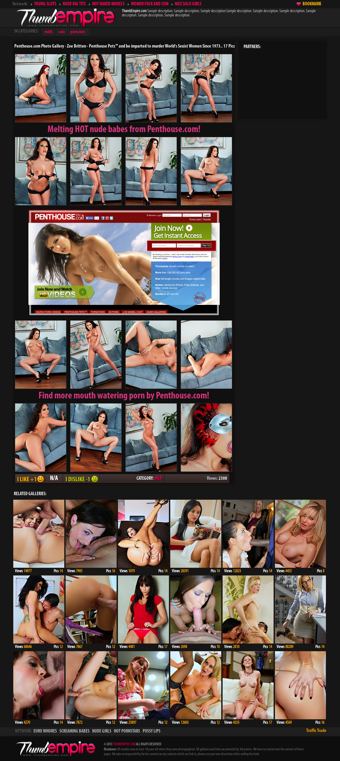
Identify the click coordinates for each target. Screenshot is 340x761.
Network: (20, 4)
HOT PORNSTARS (127, 731)
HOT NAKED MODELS (108, 4)
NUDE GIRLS (101, 731)
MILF (158, 478)
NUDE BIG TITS (74, 4)
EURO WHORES (45, 731)
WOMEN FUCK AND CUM (149, 4)
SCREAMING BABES (75, 731)
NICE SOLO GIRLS (188, 4)
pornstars (78, 32)
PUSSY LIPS (151, 731)
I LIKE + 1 (30, 478)
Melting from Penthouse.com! (124, 129)
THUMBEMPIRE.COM (124, 744)
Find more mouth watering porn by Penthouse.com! (124, 396)
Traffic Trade (316, 730)
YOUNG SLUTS (45, 4)
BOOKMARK (312, 4)
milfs (49, 32)
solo (61, 32)
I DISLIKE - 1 (81, 478)
